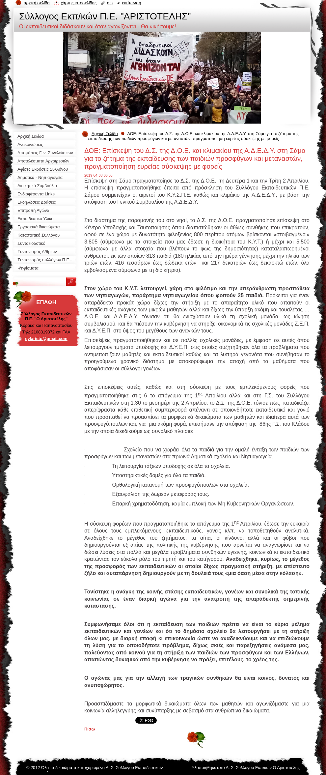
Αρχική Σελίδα (105, 133)
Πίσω (89, 729)
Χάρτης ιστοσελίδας (78, 2)
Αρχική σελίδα (37, 2)
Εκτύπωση (131, 2)
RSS (110, 2)
